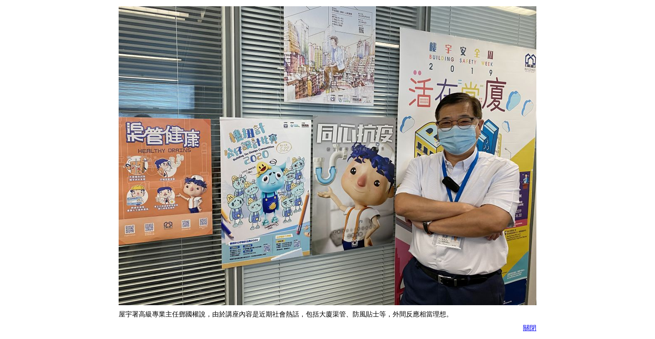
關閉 (529, 327)
